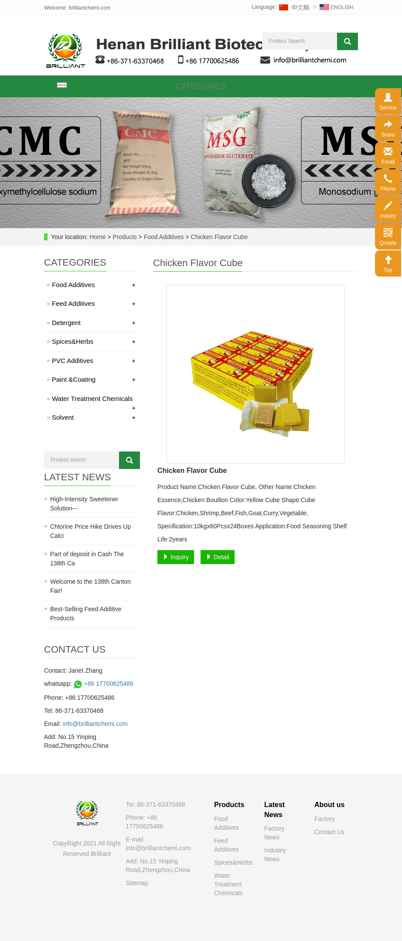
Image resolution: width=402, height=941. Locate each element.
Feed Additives (94, 303)
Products (126, 236)
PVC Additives (94, 360)
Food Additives (164, 236)
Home (97, 236)
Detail (217, 557)
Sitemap (137, 882)
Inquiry (176, 557)
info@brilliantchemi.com (95, 723)
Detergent (94, 322)
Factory (324, 818)
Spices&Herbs (94, 341)
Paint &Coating (94, 379)
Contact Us (329, 831)
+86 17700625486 (102, 683)
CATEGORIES (201, 86)
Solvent (94, 417)
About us (329, 804)
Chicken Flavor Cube (218, 236)
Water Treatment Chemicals (94, 400)
